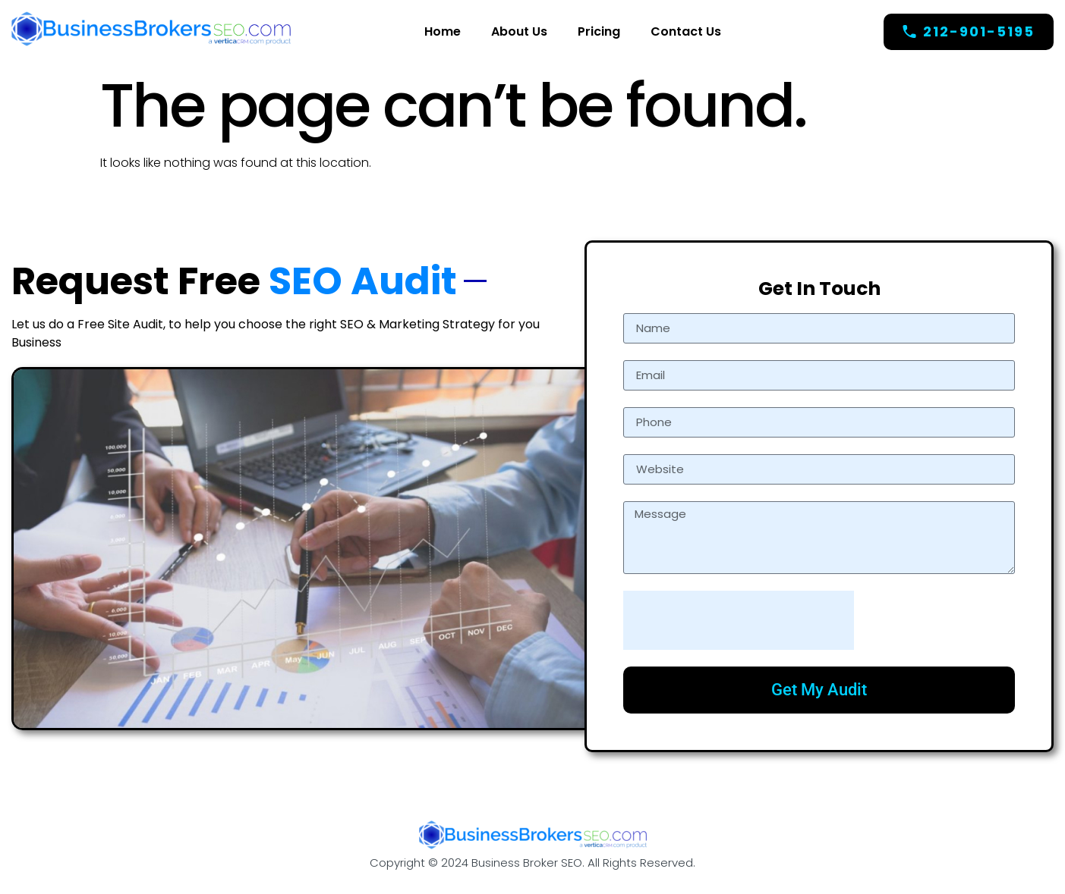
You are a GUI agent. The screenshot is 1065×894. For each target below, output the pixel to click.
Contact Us (686, 31)
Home (442, 31)
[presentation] (738, 620)
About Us (519, 31)
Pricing (599, 31)
